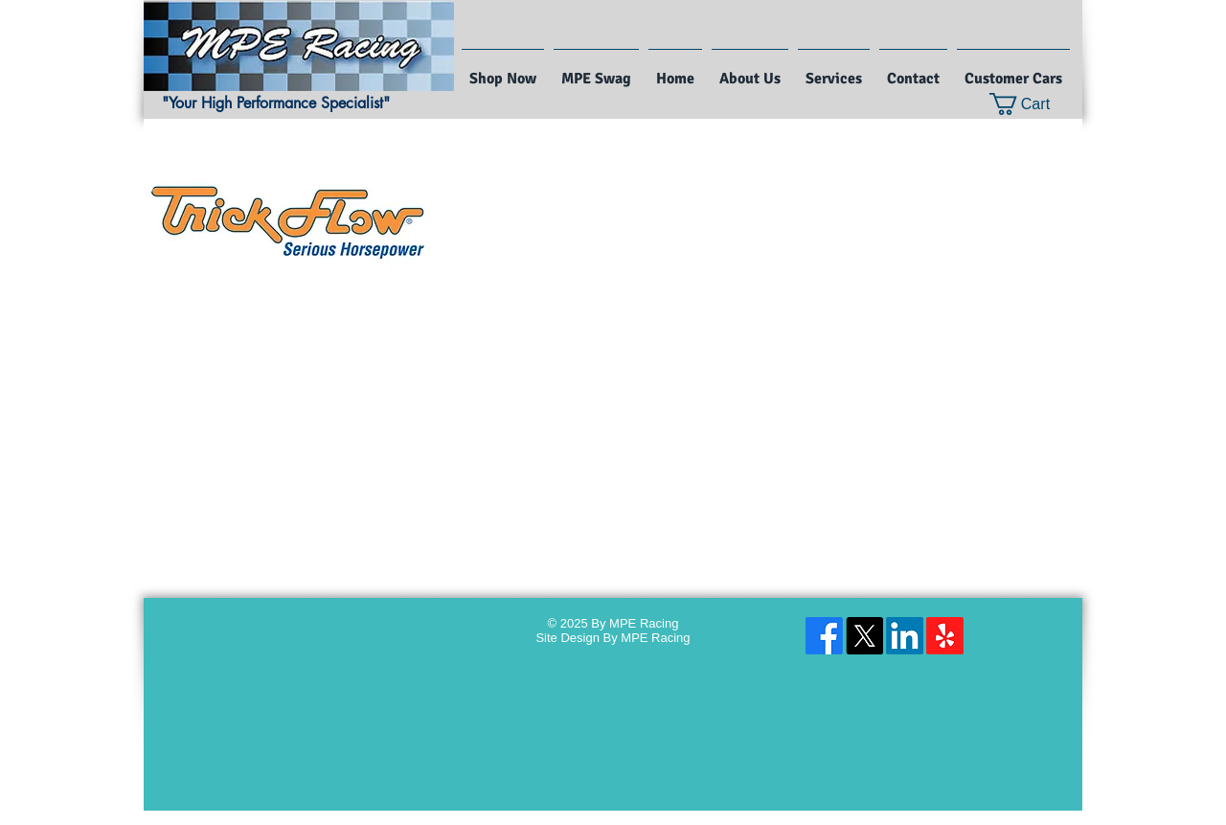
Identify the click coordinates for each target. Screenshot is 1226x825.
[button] (1032, 104)
